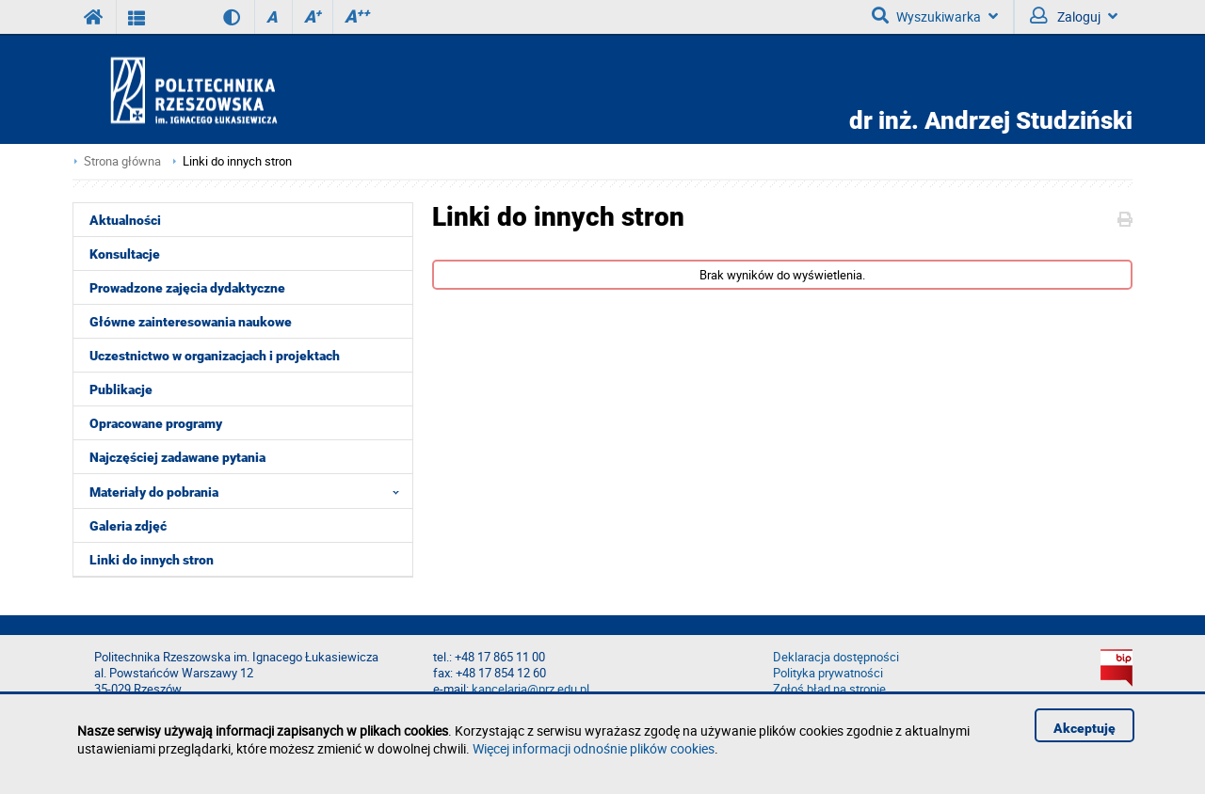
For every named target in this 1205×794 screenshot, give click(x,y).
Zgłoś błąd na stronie (829, 689)
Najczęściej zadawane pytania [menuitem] (177, 457)
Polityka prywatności (828, 673)
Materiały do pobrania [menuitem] (249, 491)
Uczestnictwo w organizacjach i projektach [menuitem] (214, 355)
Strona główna (122, 161)
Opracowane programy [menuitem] (155, 423)
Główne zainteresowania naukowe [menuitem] (190, 321)
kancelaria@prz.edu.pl (530, 689)
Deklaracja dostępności (836, 657)
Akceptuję (1084, 728)
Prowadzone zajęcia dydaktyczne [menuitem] (187, 287)
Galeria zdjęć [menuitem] (128, 525)
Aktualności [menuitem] (125, 220)
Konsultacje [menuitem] (124, 254)
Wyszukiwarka (935, 16)
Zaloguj (1073, 16)
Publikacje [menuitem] (121, 389)
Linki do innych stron (237, 161)
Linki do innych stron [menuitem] (151, 559)
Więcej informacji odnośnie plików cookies (594, 748)
